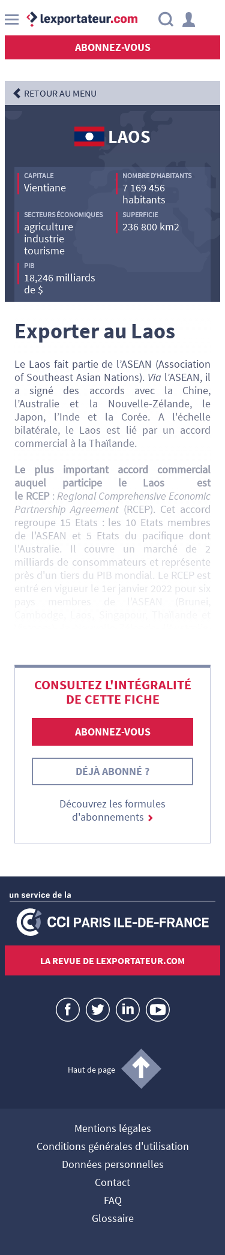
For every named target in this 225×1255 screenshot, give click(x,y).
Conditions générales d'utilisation (113, 1147)
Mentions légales (112, 1129)
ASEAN (136, 364)
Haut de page (91, 1069)
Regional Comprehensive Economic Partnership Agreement (112, 502)
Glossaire (113, 1219)
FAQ (113, 1201)
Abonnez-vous (113, 47)
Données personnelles (113, 1165)
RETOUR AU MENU (60, 93)
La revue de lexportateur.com (112, 960)
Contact (112, 1183)
